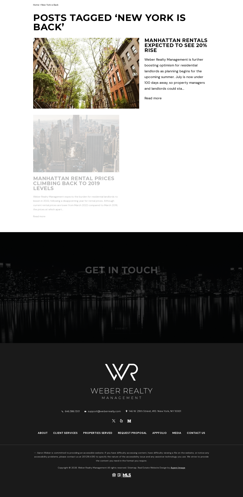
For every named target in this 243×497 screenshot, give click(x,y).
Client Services (104, 10)
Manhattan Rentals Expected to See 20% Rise (176, 45)
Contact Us (89, 12)
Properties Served (132, 10)
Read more (153, 98)
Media (200, 10)
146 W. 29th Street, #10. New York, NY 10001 (155, 411)
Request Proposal (163, 10)
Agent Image (178, 467)
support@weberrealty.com (104, 411)
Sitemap (132, 467)
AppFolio (186, 10)
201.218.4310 (88, 456)
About (85, 10)
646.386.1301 (72, 411)
